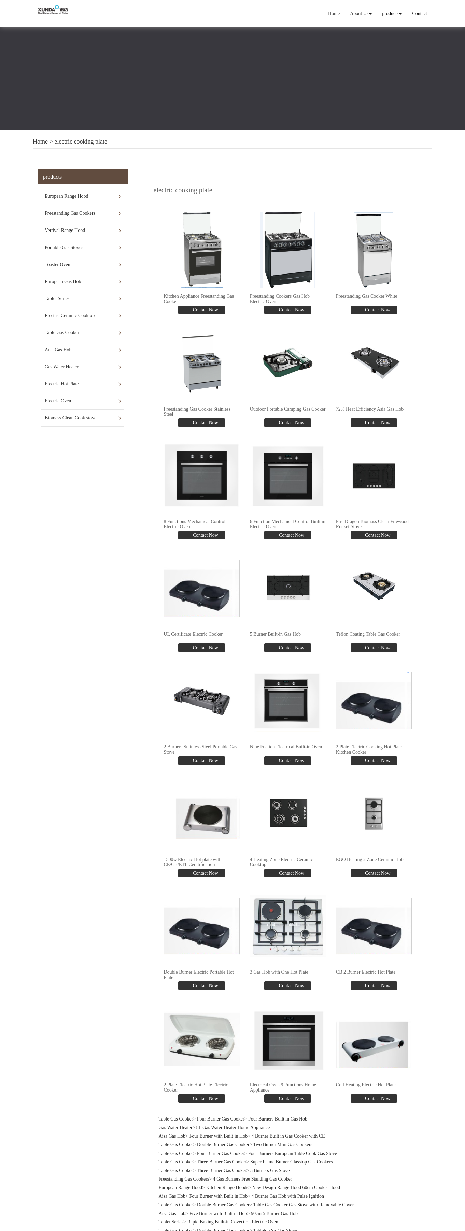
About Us (361, 13)
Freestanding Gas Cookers (70, 213)
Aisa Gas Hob (58, 349)
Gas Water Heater (62, 366)
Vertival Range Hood (65, 230)
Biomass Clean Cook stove (70, 417)
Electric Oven (58, 400)
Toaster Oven (57, 264)
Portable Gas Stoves (64, 247)
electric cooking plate (80, 141)
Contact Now (205, 309)
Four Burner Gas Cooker (220, 1117)
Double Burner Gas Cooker (223, 1143)
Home (334, 13)
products (392, 13)
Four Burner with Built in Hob (218, 1134)
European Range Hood (66, 196)
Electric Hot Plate (62, 383)
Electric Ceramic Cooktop (70, 315)
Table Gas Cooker (62, 332)
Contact (419, 13)
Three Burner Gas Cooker (221, 1160)
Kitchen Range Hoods (227, 1186)
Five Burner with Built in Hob (218, 1212)
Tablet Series (57, 298)
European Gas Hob (63, 281)
